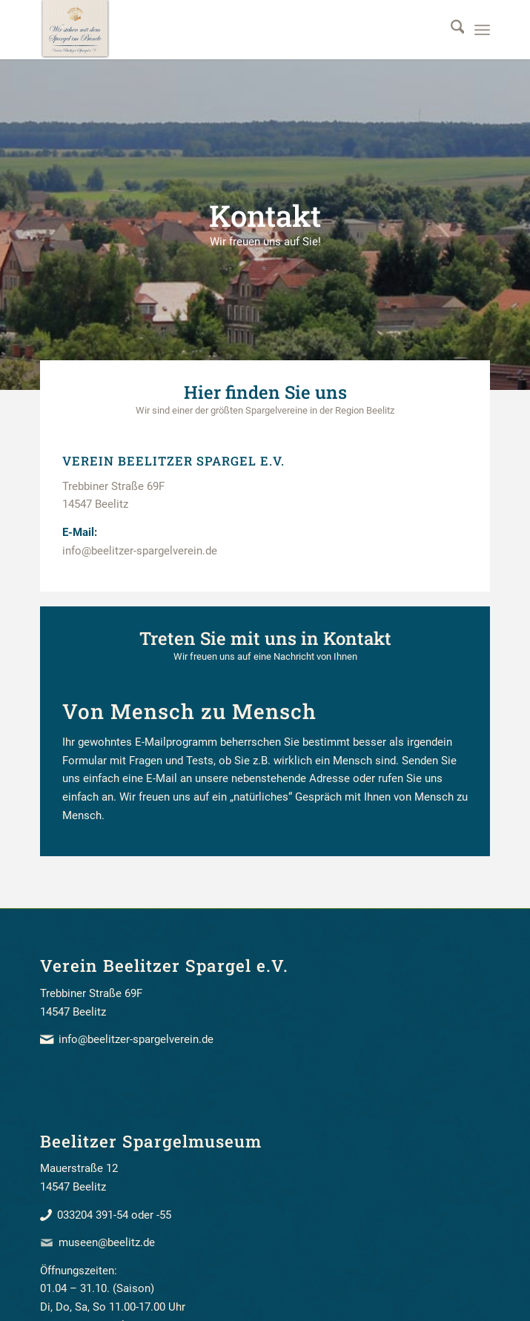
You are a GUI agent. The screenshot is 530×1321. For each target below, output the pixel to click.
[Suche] (450, 29)
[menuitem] (450, 29)
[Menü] (482, 29)
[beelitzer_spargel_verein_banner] (220, 29)
